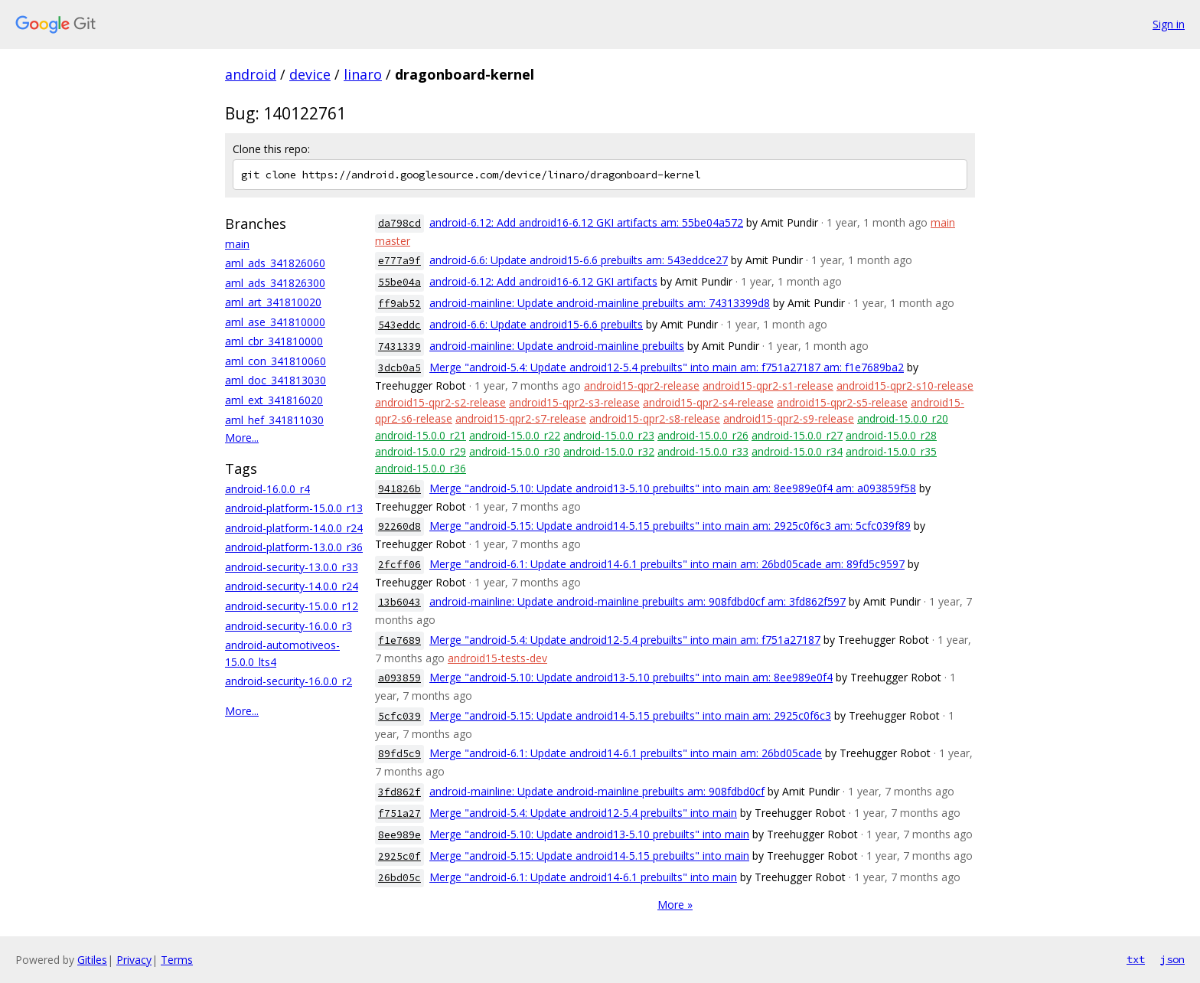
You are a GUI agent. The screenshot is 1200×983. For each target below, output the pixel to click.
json (1172, 959)
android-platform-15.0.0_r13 (294, 508)
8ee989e (399, 834)
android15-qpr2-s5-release (842, 402)
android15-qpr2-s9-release (788, 418)
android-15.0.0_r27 (797, 435)
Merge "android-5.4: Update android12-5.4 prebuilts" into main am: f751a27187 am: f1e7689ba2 (666, 367)
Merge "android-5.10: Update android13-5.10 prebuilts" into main (589, 834)
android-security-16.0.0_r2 (288, 681)
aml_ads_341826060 (275, 263)
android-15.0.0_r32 (608, 451)
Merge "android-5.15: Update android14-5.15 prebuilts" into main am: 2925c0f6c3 (630, 715)
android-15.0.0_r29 (420, 451)
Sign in (1169, 24)
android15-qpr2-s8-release (654, 418)
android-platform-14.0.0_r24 (294, 528)
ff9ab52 (399, 303)
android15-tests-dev (497, 658)
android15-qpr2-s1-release (768, 385)
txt (1136, 959)
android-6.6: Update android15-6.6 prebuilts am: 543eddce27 (578, 260)
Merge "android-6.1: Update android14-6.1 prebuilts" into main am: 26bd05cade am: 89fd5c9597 (667, 564)
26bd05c (399, 877)
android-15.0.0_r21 (420, 435)
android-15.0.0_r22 (514, 435)
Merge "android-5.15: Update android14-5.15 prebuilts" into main (589, 855)
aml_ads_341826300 (275, 283)
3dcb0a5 (399, 367)
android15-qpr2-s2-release (440, 402)
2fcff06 (399, 564)
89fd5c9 (399, 753)
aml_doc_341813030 (275, 380)
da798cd (399, 223)
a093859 (399, 677)
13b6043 (399, 602)
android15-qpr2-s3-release (574, 402)
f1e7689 (399, 640)
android (250, 74)
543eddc (399, 324)
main (237, 244)
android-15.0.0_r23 (608, 435)
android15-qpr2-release (641, 385)
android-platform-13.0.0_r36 (294, 547)
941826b (399, 488)
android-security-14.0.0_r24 (291, 586)
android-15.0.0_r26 (702, 435)
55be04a (399, 282)
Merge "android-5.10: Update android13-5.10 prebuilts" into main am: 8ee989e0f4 (631, 677)
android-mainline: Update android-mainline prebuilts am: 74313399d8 (599, 303)
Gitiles (92, 959)
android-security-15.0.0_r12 (291, 606)
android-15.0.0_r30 (514, 451)
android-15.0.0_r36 (420, 468)
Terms (177, 959)
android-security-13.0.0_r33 (291, 567)
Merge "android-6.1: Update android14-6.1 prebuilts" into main (583, 877)
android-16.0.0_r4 (267, 489)
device (310, 74)
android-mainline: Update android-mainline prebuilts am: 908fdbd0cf (597, 791)
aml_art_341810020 (273, 302)
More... (242, 437)
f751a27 (399, 813)
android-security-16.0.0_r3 (288, 626)
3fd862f (399, 791)
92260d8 (399, 526)
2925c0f (399, 856)
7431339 (399, 346)
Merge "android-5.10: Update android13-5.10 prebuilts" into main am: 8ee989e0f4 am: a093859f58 (672, 488)
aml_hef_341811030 (274, 420)
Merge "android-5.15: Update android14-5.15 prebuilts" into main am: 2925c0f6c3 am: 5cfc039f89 (670, 525)
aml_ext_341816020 (274, 400)
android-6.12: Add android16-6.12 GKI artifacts (543, 281)
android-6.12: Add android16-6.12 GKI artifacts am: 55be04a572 (586, 222)
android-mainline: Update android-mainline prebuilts (556, 345)
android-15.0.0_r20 (902, 418)
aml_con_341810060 (275, 361)
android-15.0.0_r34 (797, 451)
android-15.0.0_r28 (891, 435)
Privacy (134, 959)
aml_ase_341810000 (275, 322)
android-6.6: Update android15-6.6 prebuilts (536, 324)
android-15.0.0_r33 (702, 451)
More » (675, 904)
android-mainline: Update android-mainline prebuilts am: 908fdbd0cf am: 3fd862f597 (637, 601)
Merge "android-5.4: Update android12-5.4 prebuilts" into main (583, 812)
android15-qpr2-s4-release (708, 402)
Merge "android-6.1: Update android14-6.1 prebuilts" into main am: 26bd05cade (625, 753)
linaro (363, 74)
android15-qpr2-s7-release (520, 418)
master (392, 241)
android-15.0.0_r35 (891, 451)
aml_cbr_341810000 (274, 341)
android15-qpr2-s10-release (904, 385)
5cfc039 (399, 716)
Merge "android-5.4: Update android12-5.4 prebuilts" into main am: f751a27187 (624, 639)
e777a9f (399, 260)
